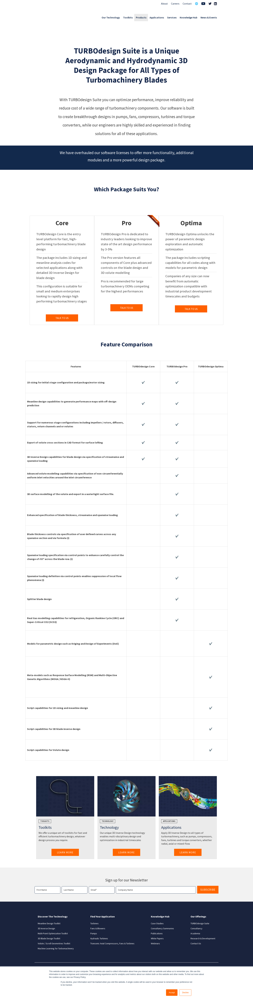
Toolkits (44, 821)
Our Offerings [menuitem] (198, 916)
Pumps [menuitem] (93, 933)
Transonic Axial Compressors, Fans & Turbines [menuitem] (112, 943)
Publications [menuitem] (157, 933)
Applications (169, 821)
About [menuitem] (164, 3)
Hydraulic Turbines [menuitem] (99, 938)
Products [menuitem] (141, 17)
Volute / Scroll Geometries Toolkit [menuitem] (54, 943)
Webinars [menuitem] (155, 943)
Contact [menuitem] (187, 3)
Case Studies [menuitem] (157, 923)
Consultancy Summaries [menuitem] (162, 928)
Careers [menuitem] (175, 3)
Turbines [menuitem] (94, 923)
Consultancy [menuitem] (196, 928)
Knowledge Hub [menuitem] (188, 17)
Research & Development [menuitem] (203, 938)
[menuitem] (203, 4)
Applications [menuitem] (157, 17)
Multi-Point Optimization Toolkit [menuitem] (53, 933)
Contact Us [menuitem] (196, 943)
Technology (107, 821)
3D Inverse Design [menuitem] (46, 928)
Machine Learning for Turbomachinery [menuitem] (56, 948)
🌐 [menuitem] (196, 3)
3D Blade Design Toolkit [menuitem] (49, 938)
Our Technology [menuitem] (111, 17)
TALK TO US (62, 318)
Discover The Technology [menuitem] (52, 916)
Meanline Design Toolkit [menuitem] (49, 923)
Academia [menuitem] (195, 933)
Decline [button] (185, 992)
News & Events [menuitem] (209, 17)
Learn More (65, 852)
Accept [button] (172, 992)
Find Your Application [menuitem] (102, 916)
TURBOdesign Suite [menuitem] (200, 923)
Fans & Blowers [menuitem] (97, 928)
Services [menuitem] (172, 17)
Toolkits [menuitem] (128, 17)
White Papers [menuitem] (157, 938)
